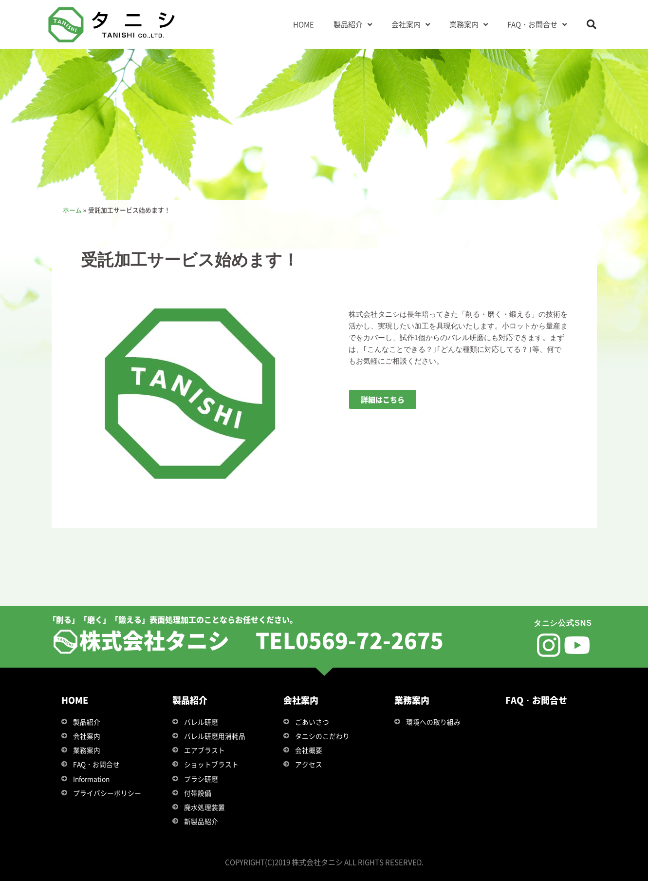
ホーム (72, 209)
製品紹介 (352, 24)
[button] (591, 24)
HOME (303, 24)
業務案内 (468, 24)
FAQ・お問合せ (537, 24)
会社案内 (410, 24)
